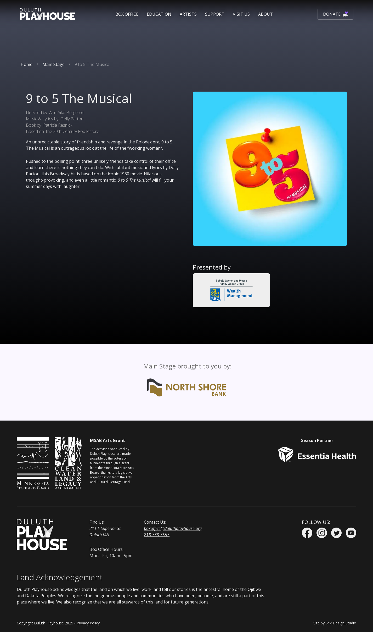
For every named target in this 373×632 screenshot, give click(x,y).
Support (214, 14)
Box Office (126, 14)
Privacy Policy (88, 622)
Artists (188, 14)
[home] (47, 14)
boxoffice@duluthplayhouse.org (173, 528)
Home (26, 64)
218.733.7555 (156, 535)
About (265, 14)
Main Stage (53, 64)
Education (159, 14)
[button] (127, 14)
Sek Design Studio (341, 622)
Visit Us (241, 14)
